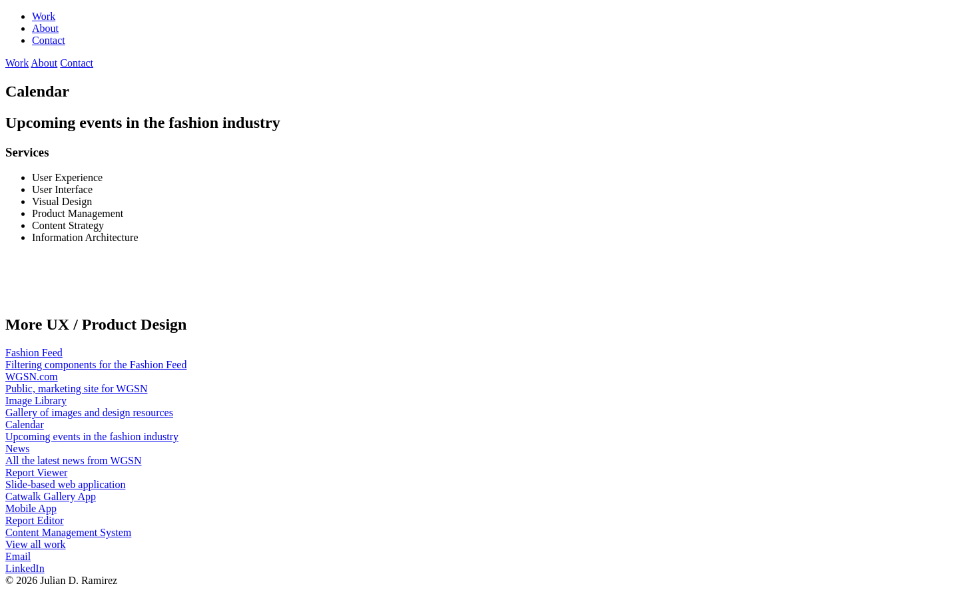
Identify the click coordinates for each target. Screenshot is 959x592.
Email (18, 556)
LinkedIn (25, 568)
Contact (48, 40)
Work (43, 16)
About (45, 28)
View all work (35, 544)
